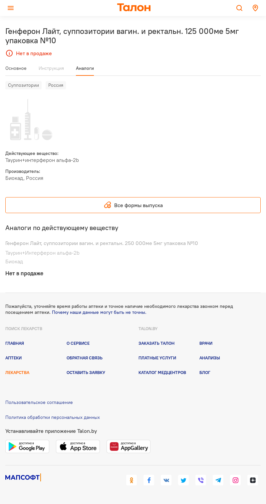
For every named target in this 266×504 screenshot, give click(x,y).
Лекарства (17, 372)
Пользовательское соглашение (39, 402)
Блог (204, 372)
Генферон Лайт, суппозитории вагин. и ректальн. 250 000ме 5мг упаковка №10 (101, 243)
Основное (16, 68)
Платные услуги (157, 357)
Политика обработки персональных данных (52, 417)
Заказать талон (156, 343)
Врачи (205, 343)
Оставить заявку (86, 372)
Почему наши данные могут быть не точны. (99, 312)
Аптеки (13, 357)
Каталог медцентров (162, 372)
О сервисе (78, 343)
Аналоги (85, 68)
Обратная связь (85, 357)
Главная (14, 343)
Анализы (209, 357)
